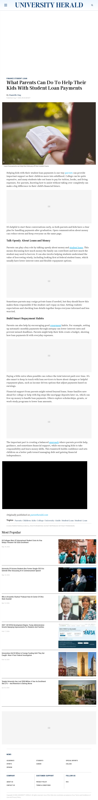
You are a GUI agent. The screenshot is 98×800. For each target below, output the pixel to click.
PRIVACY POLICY (41, 782)
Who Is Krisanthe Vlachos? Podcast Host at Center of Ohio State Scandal (23, 598)
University (49, 520)
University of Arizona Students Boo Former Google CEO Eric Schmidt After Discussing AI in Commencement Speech (23, 570)
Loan (85, 520)
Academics (10, 760)
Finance (10, 78)
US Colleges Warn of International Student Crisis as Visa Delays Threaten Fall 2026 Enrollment (22, 541)
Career (38, 764)
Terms (77, 795)
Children (27, 520)
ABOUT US (10, 782)
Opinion (9, 767)
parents (69, 172)
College (40, 520)
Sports (9, 764)
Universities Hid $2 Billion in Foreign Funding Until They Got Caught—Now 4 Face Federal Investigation (23, 654)
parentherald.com (39, 514)
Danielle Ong (15, 95)
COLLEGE (69, 764)
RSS (67, 782)
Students (39, 760)
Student (78, 520)
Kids (34, 520)
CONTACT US (11, 785)
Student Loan (20, 78)
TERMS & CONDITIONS (43, 785)
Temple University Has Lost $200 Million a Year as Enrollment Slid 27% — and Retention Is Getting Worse (24, 682)
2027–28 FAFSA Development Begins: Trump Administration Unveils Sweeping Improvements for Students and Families (23, 626)
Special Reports (72, 760)
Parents (18, 520)
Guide (58, 520)
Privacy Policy (16, 797)
